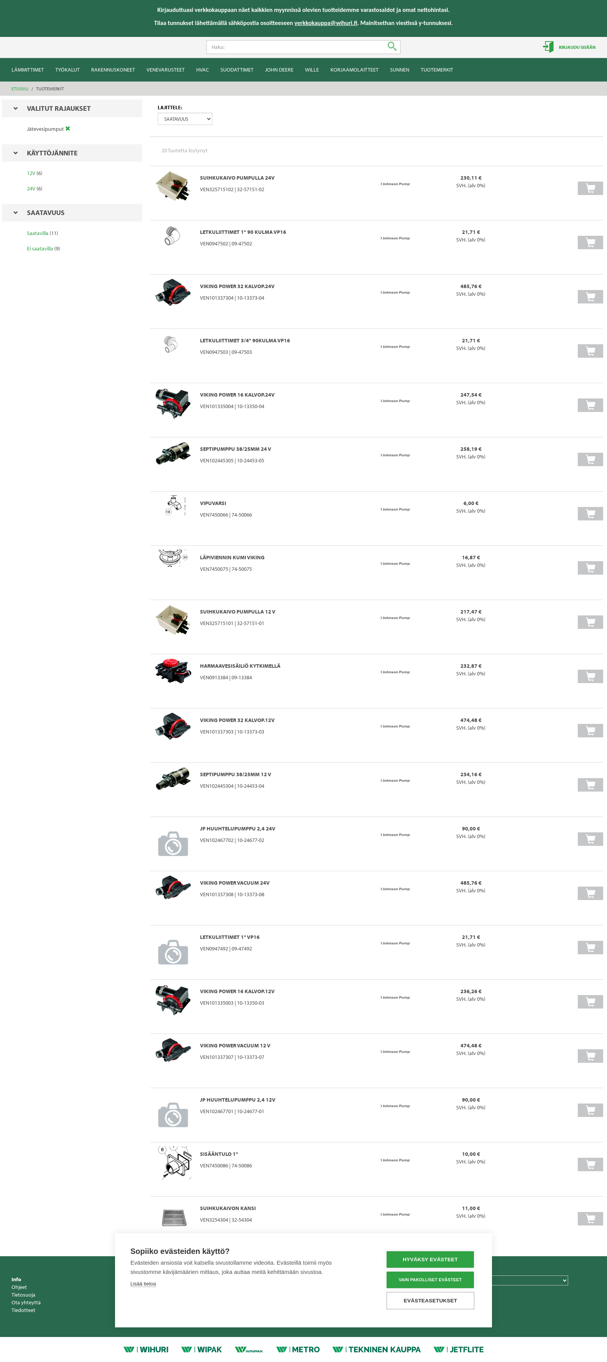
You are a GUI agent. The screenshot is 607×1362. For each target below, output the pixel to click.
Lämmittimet (28, 69)
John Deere (279, 69)
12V (31, 173)
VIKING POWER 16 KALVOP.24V (237, 394)
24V (31, 188)
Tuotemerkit (437, 69)
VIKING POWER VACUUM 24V (235, 882)
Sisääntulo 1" (219, 1153)
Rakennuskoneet (113, 69)
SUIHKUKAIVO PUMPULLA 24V (237, 177)
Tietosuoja (23, 1294)
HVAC (202, 69)
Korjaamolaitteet (354, 69)
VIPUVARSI (213, 503)
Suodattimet (236, 69)
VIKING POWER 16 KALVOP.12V (237, 991)
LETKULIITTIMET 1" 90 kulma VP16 (243, 231)
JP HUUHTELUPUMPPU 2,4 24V (237, 828)
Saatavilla (37, 233)
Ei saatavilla (40, 248)
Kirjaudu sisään (576, 47)
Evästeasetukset (430, 1301)
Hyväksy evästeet (430, 1259)
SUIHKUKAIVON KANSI (228, 1208)
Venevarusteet (166, 69)
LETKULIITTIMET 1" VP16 (230, 937)
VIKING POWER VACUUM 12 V (235, 1045)
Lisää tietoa (143, 1284)
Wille (312, 69)
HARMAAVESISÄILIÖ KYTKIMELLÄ (240, 665)
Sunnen (399, 69)
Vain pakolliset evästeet (430, 1279)
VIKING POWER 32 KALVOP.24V (237, 286)
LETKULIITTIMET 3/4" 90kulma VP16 (245, 340)
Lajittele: (170, 107)
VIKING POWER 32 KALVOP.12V (237, 720)
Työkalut (67, 69)
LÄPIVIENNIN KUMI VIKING (232, 557)
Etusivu (20, 89)
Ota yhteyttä (26, 1302)
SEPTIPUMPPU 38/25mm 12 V (235, 774)
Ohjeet (19, 1287)
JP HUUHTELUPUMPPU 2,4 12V (237, 1099)
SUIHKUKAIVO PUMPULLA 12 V (237, 611)
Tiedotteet (23, 1310)
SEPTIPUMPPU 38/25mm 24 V (235, 448)
